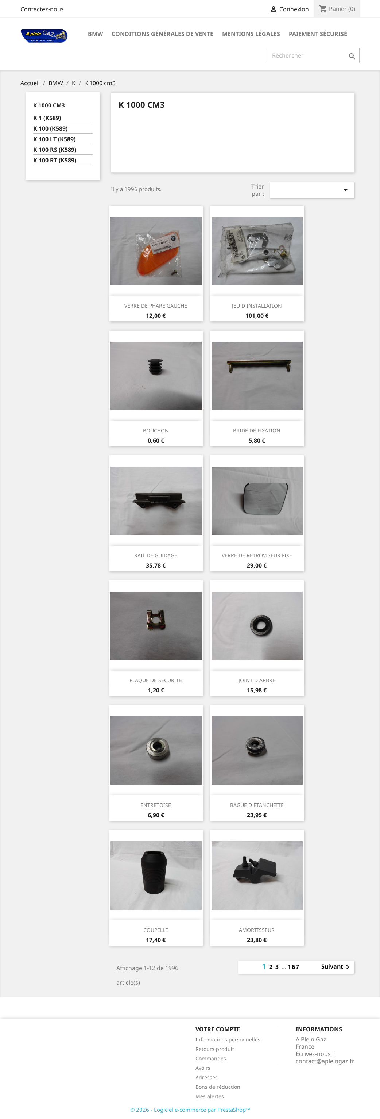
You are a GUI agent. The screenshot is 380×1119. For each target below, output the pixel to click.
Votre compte (217, 1029)
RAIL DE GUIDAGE (155, 555)
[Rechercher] (314, 55)
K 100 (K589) (50, 129)
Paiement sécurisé (318, 34)
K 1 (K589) (47, 118)
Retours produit (214, 1048)
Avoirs (202, 1067)
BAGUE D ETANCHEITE (257, 805)
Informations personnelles (227, 1039)
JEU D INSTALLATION (257, 305)
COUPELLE (155, 929)
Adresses (206, 1077)
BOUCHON (156, 430)
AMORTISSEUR (257, 929)
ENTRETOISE (155, 805)
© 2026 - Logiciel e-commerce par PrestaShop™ (190, 1109)
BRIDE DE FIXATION (256, 430)
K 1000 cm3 (49, 105)
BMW (95, 34)
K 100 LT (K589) (54, 139)
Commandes (210, 1058)
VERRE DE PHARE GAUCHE (155, 305)
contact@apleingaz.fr (325, 1061)
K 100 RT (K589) (54, 160)
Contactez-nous (42, 9)
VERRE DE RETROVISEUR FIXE (257, 555)
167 (294, 967)
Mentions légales (251, 34)
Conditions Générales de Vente (162, 34)
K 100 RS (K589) (54, 150)
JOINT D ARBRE (257, 680)
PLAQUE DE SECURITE (155, 680)
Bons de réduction (217, 1086)
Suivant (336, 967)
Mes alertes (209, 1096)
